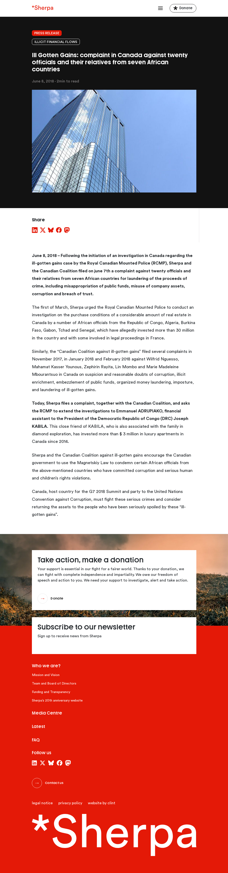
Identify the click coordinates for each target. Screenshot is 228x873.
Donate (186, 8)
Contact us (54, 783)
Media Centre (47, 713)
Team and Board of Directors (54, 683)
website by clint (101, 803)
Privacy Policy (70, 803)
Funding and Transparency (51, 692)
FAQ (36, 740)
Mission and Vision (46, 675)
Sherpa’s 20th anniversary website (57, 700)
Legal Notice (42, 803)
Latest (38, 726)
